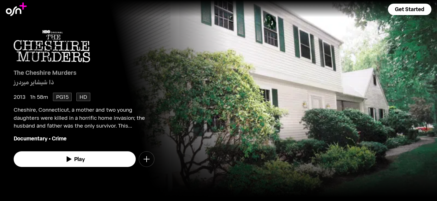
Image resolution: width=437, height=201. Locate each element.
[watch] (75, 159)
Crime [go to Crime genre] (59, 138)
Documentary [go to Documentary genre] (31, 138)
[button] (409, 9)
